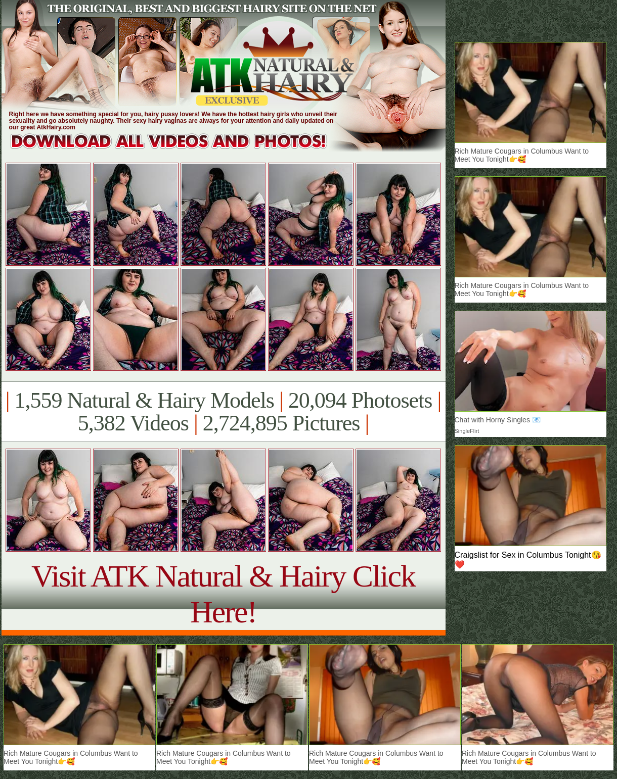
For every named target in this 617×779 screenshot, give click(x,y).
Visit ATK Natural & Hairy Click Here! (223, 594)
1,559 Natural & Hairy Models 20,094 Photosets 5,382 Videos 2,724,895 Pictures (223, 411)
